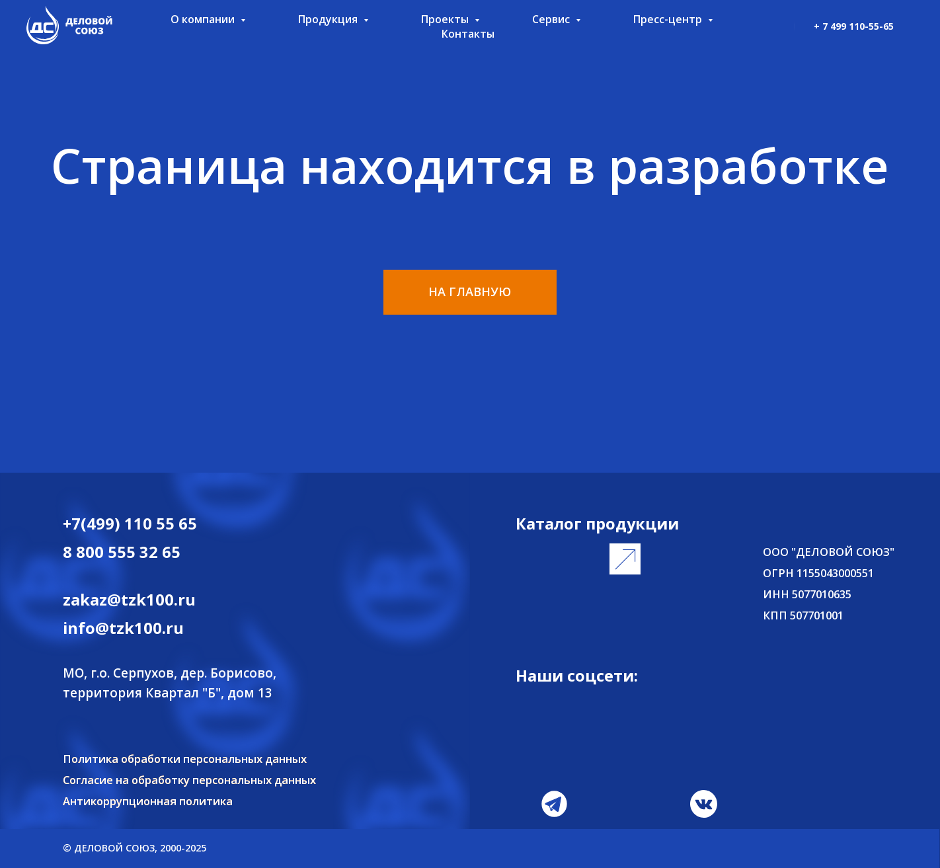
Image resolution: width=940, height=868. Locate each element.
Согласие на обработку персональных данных (189, 779)
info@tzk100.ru (123, 628)
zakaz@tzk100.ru (129, 599)
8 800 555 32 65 (121, 552)
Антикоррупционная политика (148, 801)
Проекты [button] (446, 19)
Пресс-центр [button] (669, 19)
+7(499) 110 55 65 (130, 523)
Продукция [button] (329, 19)
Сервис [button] (552, 19)
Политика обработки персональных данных (185, 758)
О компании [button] (204, 19)
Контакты (468, 33)
